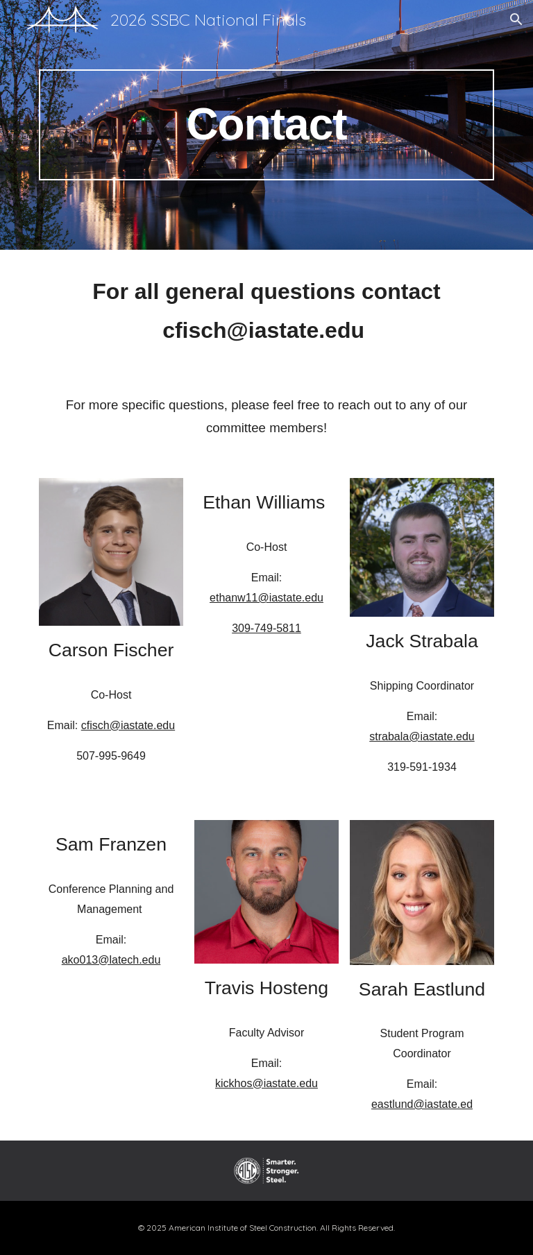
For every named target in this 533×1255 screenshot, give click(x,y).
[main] (266, 124)
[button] (516, 19)
